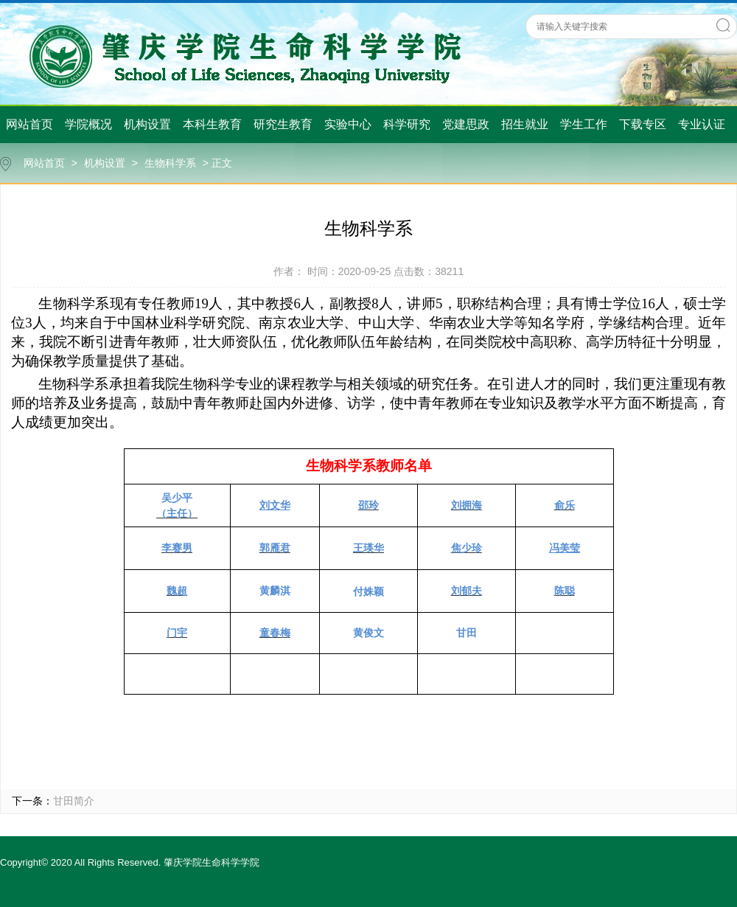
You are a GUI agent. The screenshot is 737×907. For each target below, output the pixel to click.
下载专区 (642, 124)
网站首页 (29, 124)
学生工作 (583, 124)
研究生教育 (283, 124)
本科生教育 (212, 124)
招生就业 (524, 124)
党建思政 (465, 124)
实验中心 (347, 124)
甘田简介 (73, 801)
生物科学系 (170, 163)
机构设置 (147, 124)
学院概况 (88, 124)
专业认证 (701, 124)
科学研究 (406, 124)
